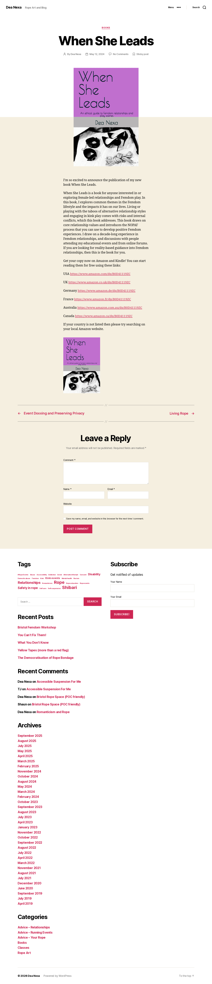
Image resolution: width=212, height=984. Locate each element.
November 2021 (29, 868)
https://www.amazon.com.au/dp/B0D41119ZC (110, 308)
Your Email (115, 596)
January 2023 (28, 827)
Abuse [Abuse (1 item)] (32, 574)
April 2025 (25, 756)
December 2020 (30, 883)
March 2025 (26, 761)
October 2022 (28, 837)
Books (106, 28)
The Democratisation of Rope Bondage (46, 657)
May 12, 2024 (97, 54)
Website (67, 503)
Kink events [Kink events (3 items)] (52, 577)
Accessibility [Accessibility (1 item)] (42, 574)
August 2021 (27, 873)
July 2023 (25, 817)
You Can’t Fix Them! (32, 635)
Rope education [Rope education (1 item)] (72, 583)
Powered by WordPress (57, 975)
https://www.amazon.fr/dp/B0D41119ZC (103, 299)
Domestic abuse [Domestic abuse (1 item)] (24, 578)
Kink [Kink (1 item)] (42, 578)
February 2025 (28, 766)
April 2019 (25, 903)
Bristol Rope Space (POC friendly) (61, 696)
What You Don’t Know (33, 642)
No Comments (120, 54)
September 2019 (30, 893)
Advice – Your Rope (32, 937)
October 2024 (28, 776)
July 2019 (25, 898)
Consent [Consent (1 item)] (83, 574)
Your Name (116, 581)
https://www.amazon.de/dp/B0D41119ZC (107, 291)
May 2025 (25, 751)
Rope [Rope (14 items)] (59, 582)
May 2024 (25, 786)
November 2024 (30, 771)
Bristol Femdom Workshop (37, 627)
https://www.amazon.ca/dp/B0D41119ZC (104, 316)
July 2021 (25, 878)
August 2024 (27, 781)
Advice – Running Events (36, 932)
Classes (24, 947)
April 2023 (25, 822)
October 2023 (28, 802)
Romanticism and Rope (53, 712)
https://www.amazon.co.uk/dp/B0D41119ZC (99, 282)
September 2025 (30, 735)
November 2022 (30, 832)
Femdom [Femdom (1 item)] (35, 578)
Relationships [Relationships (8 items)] (29, 582)
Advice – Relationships (34, 927)
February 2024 (28, 796)
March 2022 (26, 863)
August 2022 (27, 847)
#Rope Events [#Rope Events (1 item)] (23, 574)
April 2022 (25, 857)
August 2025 (27, 741)
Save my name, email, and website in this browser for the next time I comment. (105, 518)
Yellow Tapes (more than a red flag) (44, 650)
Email (111, 489)
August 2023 (27, 812)
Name (67, 489)
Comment (69, 460)
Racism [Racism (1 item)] (76, 578)
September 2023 (30, 807)
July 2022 (25, 852)
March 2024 (26, 791)
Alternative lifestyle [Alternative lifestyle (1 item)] (70, 574)
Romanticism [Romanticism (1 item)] (47, 583)
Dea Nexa (13, 7)
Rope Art (24, 953)
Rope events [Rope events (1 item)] (85, 583)
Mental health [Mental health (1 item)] (67, 578)
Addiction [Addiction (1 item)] (52, 574)
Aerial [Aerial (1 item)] (59, 574)
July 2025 (25, 746)
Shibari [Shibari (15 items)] (69, 587)
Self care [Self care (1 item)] (42, 588)
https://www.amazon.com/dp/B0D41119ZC (100, 274)
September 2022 (30, 842)
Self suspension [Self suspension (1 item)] (54, 588)
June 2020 (26, 888)
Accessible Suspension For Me (59, 681)
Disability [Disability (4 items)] (94, 574)
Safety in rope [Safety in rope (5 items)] (28, 587)
